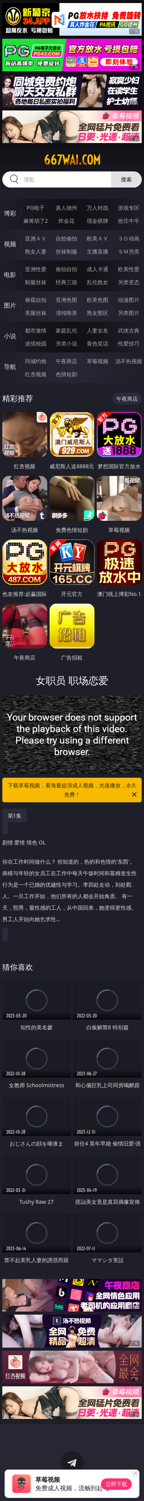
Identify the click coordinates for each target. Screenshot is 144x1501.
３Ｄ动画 (128, 238)
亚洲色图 (66, 299)
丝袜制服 (66, 251)
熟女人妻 (35, 251)
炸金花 (66, 220)
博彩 (10, 213)
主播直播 (97, 251)
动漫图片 (128, 299)
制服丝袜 (35, 282)
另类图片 (128, 312)
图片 (10, 305)
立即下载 (116, 1484)
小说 (10, 336)
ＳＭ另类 (128, 251)
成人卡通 (97, 269)
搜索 (126, 179)
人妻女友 (97, 330)
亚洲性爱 (35, 269)
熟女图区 (97, 312)
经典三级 (66, 282)
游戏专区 (128, 207)
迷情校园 (35, 343)
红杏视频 (35, 374)
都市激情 (35, 330)
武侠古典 (128, 330)
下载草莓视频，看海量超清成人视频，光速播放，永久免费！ (73, 790)
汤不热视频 (128, 361)
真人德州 (66, 207)
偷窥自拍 (35, 299)
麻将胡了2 (35, 220)
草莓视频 (97, 361)
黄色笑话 (97, 343)
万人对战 (97, 207)
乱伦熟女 (97, 282)
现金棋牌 (97, 220)
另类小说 (66, 343)
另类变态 (128, 282)
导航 (10, 366)
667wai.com (72, 160)
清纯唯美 (66, 312)
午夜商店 (66, 361)
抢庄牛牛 (128, 220)
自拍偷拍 (66, 238)
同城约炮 (35, 361)
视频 (10, 244)
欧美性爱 (128, 269)
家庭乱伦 (66, 330)
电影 (10, 274)
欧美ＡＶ (97, 238)
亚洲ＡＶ (35, 238)
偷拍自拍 (66, 269)
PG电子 (35, 207)
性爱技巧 (128, 343)
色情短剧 (66, 374)
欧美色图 (97, 299)
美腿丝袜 (35, 312)
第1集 (15, 815)
